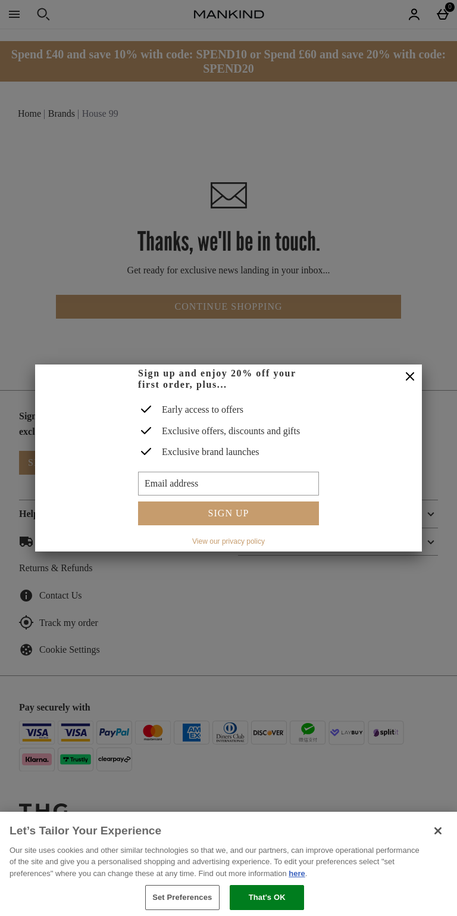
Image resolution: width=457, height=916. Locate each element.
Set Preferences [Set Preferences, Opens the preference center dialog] (182, 897)
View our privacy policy (228, 541)
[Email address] (228, 484)
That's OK (267, 897)
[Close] (410, 377)
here (297, 873)
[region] (228, 864)
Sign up (228, 513)
